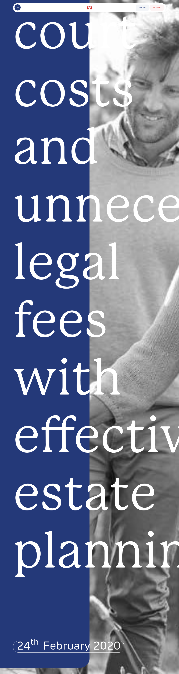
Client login (142, 7)
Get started (156, 7)
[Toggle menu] (18, 7)
